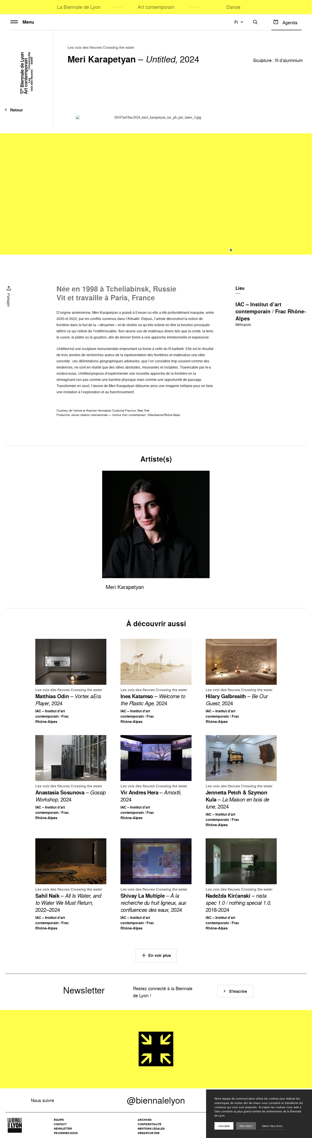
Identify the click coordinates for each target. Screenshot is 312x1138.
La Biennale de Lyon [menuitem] (78, 7)
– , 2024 (68, 700)
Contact (60, 1124)
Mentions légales (151, 1128)
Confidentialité (149, 1124)
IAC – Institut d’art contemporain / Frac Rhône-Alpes (270, 311)
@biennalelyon (156, 1100)
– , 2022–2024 (68, 902)
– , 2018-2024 (238, 902)
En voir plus (156, 955)
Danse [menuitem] (233, 7)
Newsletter (63, 1128)
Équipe (59, 1120)
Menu (22, 22)
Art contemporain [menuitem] (156, 7)
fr (239, 22)
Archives (145, 1120)
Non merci (246, 1126)
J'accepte (224, 1126)
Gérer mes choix (272, 1126)
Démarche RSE (149, 1133)
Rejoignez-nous (66, 1133)
